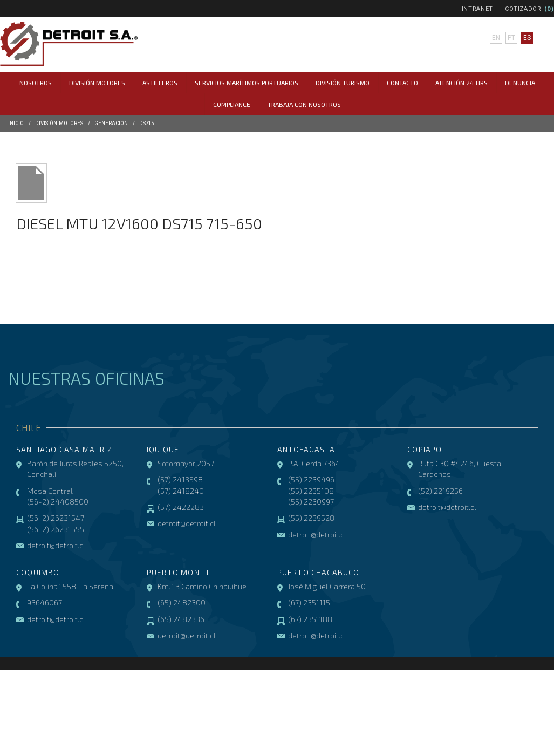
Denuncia (520, 82)
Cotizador (523, 8)
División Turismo (343, 82)
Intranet (477, 8)
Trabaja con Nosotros (304, 104)
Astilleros (159, 82)
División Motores (97, 82)
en (496, 38)
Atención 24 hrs (461, 82)
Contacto (402, 82)
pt (511, 38)
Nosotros (35, 82)
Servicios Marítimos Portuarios (246, 82)
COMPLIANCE (231, 104)
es (527, 38)
